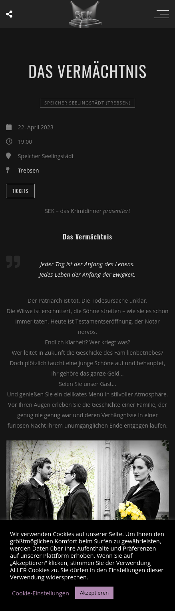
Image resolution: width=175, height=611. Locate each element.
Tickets (20, 191)
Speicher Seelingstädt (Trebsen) (87, 103)
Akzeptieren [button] (94, 592)
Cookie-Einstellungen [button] (40, 593)
